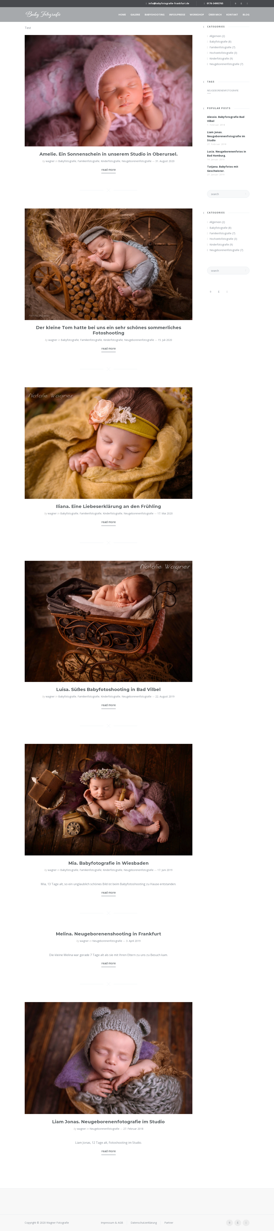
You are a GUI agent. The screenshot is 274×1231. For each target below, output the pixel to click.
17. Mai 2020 (165, 513)
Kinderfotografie (110, 161)
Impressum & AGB (112, 1222)
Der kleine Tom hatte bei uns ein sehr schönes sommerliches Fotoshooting (108, 330)
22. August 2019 (164, 696)
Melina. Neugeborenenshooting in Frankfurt (108, 934)
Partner (168, 1222)
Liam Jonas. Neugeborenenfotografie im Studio (108, 1121)
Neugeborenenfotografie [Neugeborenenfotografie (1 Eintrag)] (223, 90)
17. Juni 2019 (164, 870)
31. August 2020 (164, 161)
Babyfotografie (67, 161)
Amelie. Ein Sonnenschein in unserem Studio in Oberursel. (108, 154)
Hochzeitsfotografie (221, 53)
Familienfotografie (89, 161)
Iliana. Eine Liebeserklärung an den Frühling (108, 506)
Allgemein (215, 36)
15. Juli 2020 (165, 340)
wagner (50, 161)
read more (108, 170)
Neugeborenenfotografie (136, 161)
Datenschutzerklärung (144, 1222)
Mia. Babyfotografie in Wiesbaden (108, 863)
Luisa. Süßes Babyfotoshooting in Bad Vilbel (108, 689)
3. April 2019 (133, 941)
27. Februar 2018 (133, 1128)
